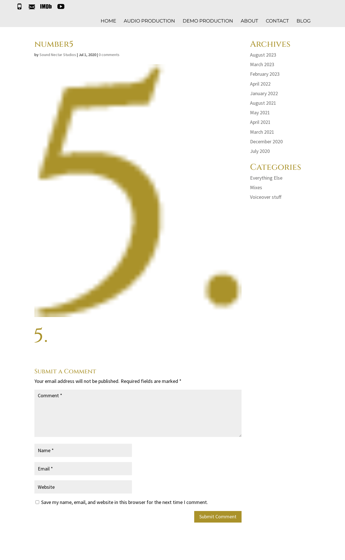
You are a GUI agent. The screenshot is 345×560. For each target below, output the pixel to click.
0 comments (109, 54)
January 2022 (264, 93)
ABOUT (249, 21)
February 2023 (265, 74)
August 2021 (263, 103)
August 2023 (263, 55)
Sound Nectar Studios (57, 54)
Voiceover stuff (265, 197)
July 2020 (260, 151)
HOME (108, 21)
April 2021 (260, 122)
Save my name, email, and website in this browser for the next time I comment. (124, 502)
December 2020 (266, 141)
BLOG (304, 21)
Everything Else (266, 178)
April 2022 (260, 84)
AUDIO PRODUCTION (149, 21)
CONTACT (277, 21)
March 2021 (262, 132)
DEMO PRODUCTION (208, 21)
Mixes (256, 187)
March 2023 (262, 64)
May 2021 (260, 112)
